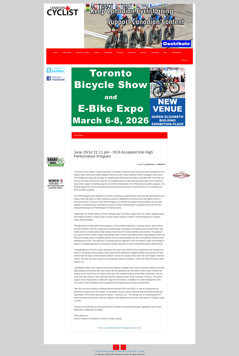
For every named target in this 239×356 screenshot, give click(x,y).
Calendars (155, 52)
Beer (165, 52)
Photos (96, 52)
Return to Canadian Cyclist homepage (114, 328)
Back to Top (136, 328)
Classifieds (108, 52)
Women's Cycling (82, 52)
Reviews (120, 52)
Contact (112, 351)
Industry (143, 52)
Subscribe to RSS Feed (126, 351)
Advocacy (132, 52)
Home (55, 52)
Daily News (67, 52)
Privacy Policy (101, 351)
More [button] (185, 60)
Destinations (176, 52)
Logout (141, 351)
